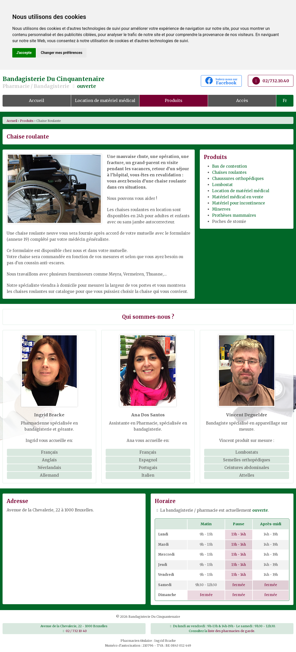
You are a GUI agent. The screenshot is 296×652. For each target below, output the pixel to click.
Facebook (221, 81)
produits (27, 121)
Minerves (221, 209)
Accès (242, 100)
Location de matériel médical (105, 100)
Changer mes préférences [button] (61, 53)
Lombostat (222, 184)
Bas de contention (229, 166)
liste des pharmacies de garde (231, 631)
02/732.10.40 (270, 81)
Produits (173, 100)
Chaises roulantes (229, 172)
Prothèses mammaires (234, 215)
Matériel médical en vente (237, 197)
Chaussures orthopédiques (238, 178)
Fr (285, 100)
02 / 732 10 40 (76, 631)
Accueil (36, 100)
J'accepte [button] (24, 53)
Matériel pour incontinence (238, 203)
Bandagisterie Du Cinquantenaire (99, 82)
